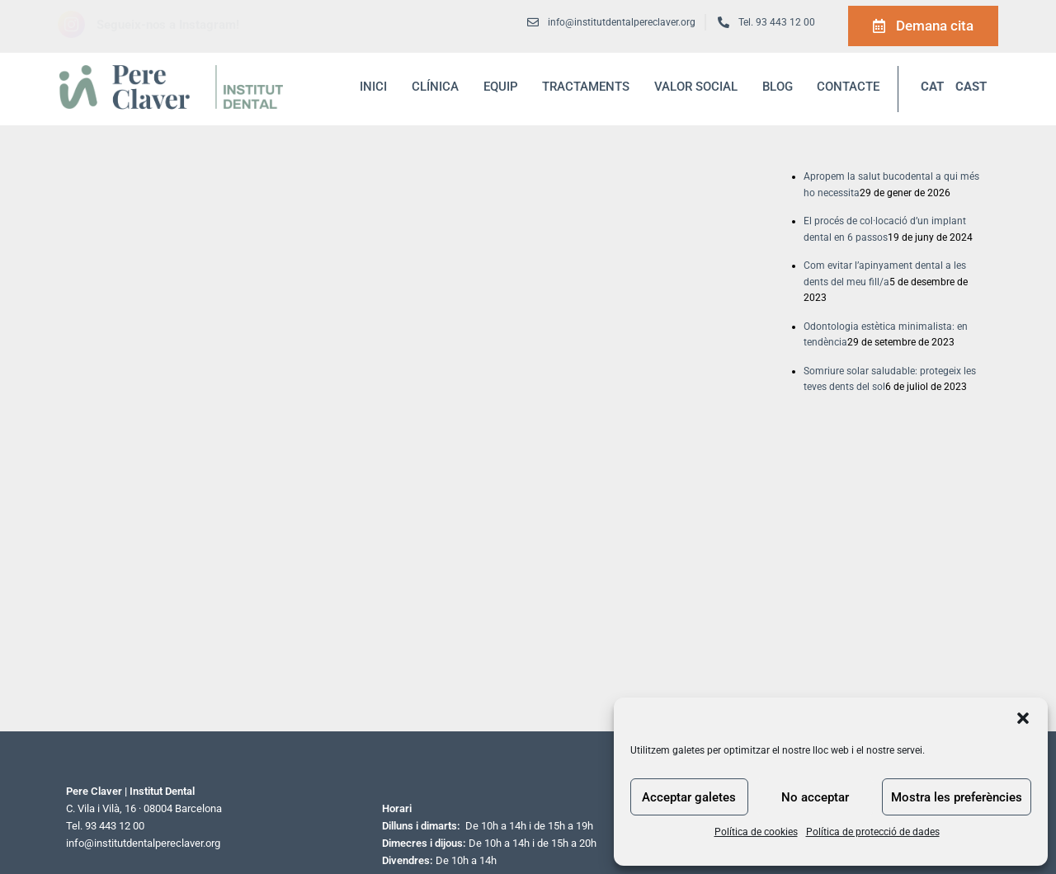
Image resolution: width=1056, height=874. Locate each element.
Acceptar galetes (689, 797)
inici (373, 86)
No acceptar (815, 797)
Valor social (696, 86)
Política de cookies (756, 832)
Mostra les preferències (956, 797)
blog (777, 86)
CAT (932, 86)
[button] (1023, 718)
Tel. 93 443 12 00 (776, 22)
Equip (500, 86)
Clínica (435, 86)
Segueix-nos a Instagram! (168, 24)
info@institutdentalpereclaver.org (143, 843)
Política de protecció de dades (873, 832)
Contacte (848, 86)
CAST (971, 86)
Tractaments (585, 86)
